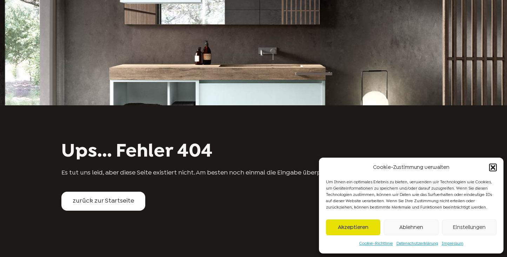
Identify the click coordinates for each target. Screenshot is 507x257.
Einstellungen (469, 227)
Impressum (452, 243)
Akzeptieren (353, 227)
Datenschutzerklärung (417, 243)
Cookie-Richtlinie (376, 243)
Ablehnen (411, 227)
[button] (492, 167)
